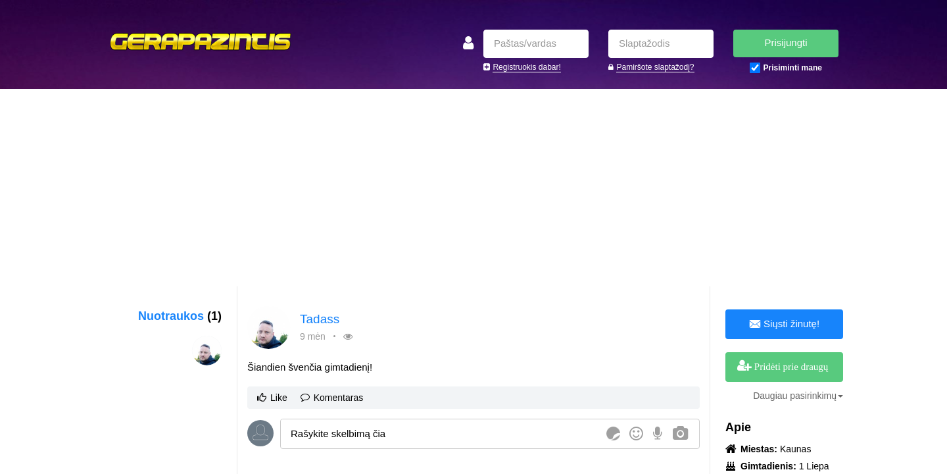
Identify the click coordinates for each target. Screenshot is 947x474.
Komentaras (332, 397)
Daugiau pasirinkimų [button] (798, 395)
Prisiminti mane (793, 67)
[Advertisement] (473, 187)
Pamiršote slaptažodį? (655, 67)
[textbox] (441, 433)
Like (272, 397)
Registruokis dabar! (526, 67)
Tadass (319, 319)
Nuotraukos (180, 316)
